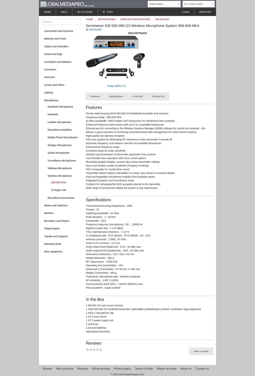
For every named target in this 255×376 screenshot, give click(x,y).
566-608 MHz (58, 182)
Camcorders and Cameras (58, 31)
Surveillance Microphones (62, 160)
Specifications (116, 96)
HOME (47, 12)
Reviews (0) (158, 96)
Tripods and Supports (56, 236)
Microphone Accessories (61, 197)
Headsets (53, 114)
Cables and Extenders (56, 46)
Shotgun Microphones (60, 145)
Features (95, 96)
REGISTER (205, 12)
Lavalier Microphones (59, 122)
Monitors (49, 213)
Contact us (202, 368)
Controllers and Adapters (57, 61)
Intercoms (49, 77)
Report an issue (167, 368)
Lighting (48, 92)
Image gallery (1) (116, 85)
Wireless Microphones (60, 175)
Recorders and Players (56, 220)
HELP (64, 12)
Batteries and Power (55, 38)
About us (186, 368)
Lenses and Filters (54, 84)
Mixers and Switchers (56, 205)
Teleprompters (52, 228)
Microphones (51, 100)
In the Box (138, 96)
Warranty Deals (52, 244)
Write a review (201, 351)
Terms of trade (144, 368)
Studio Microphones (59, 152)
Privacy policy (122, 368)
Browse (47, 368)
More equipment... (54, 251)
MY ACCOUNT (85, 12)
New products (64, 368)
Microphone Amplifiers (60, 129)
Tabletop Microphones (60, 168)
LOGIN (185, 12)
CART (108, 12)
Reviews (82, 368)
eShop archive (101, 368)
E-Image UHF (58, 190)
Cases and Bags (53, 54)
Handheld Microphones (60, 106)
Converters (50, 69)
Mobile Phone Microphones (63, 137)
